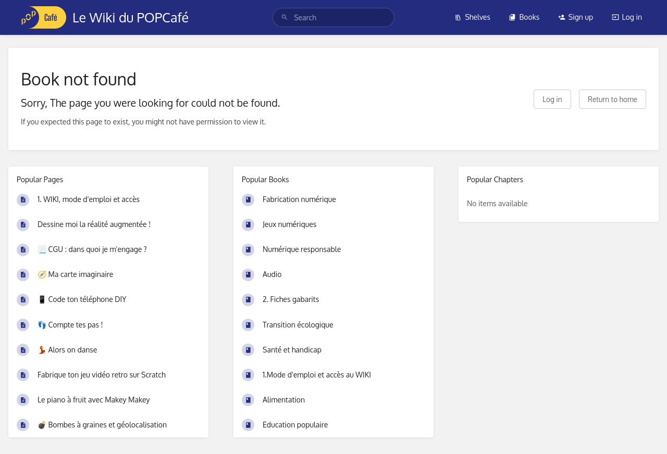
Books (524, 16)
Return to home (612, 99)
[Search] (284, 17)
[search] (333, 17)
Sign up (575, 16)
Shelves (472, 16)
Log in (627, 16)
